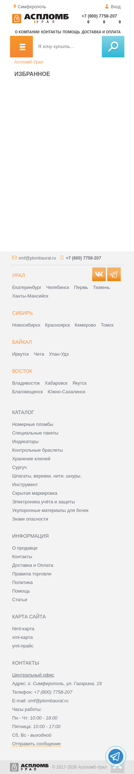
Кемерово (85, 325)
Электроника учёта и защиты (43, 501)
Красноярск (57, 325)
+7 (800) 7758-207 (99, 16)
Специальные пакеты (35, 433)
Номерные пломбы (32, 424)
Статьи (19, 599)
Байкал (22, 342)
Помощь (71, 32)
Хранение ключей (31, 458)
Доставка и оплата (100, 32)
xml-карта (22, 637)
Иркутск (20, 354)
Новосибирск (26, 325)
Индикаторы (25, 441)
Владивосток (26, 383)
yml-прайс (23, 646)
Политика (22, 582)
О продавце (25, 548)
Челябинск (57, 287)
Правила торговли (31, 573)
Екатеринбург (26, 287)
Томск (107, 325)
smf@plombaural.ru (37, 258)
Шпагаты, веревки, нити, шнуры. (47, 476)
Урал (18, 275)
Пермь (81, 287)
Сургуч (19, 467)
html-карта (23, 628)
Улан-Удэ (59, 354)
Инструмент (25, 484)
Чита (39, 354)
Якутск (79, 383)
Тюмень (101, 287)
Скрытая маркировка (34, 493)
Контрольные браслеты (37, 450)
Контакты (51, 32)
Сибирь (22, 313)
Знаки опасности (30, 519)
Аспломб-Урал (28, 62)
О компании (27, 32)
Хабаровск (56, 383)
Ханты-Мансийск (30, 296)
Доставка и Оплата (32, 565)
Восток (22, 371)
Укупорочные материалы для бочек (50, 510)
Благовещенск (27, 391)
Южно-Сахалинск (66, 391)
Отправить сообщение (36, 743)
